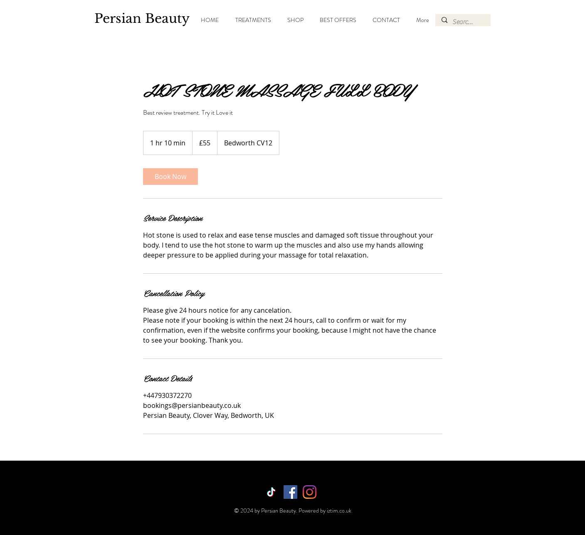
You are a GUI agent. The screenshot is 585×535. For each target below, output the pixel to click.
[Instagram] (309, 492)
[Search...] (462, 22)
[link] (170, 176)
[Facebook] (290, 492)
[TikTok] (271, 492)
